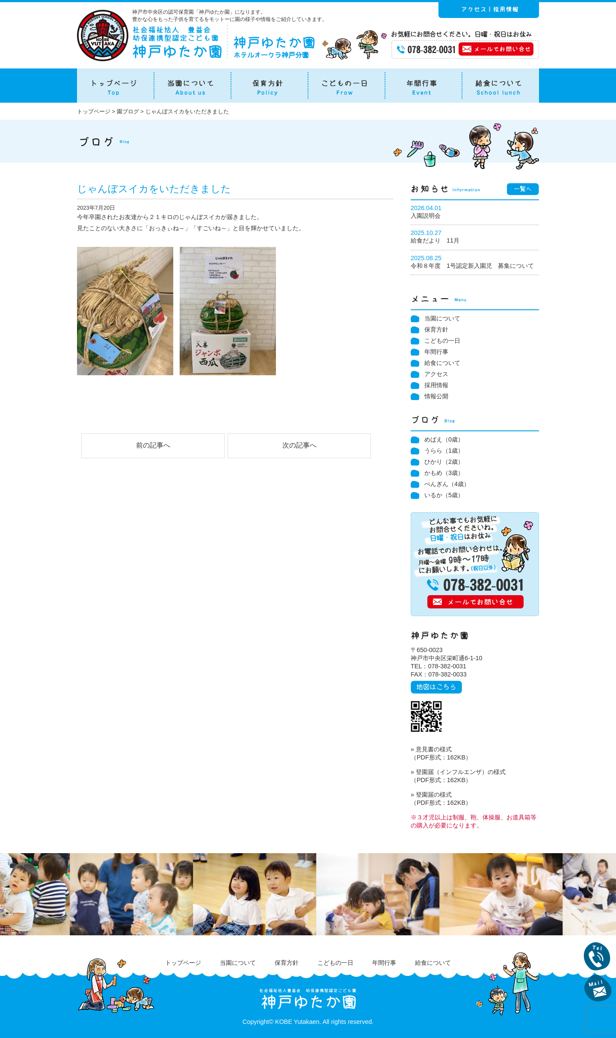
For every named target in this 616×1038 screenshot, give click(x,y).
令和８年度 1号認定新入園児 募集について (472, 265)
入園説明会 (426, 215)
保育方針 (436, 329)
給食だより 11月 (435, 240)
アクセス (436, 374)
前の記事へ (153, 445)
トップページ (183, 962)
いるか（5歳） (444, 495)
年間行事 (436, 351)
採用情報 (436, 385)
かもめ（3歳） (444, 472)
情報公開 (436, 396)
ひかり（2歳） (444, 461)
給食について (442, 362)
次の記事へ (299, 445)
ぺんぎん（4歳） (447, 483)
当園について (442, 318)
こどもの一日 (442, 340)
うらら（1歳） (444, 450)
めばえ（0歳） (444, 439)
